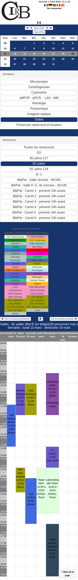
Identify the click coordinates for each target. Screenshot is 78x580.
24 (53, 59)
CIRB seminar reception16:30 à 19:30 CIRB (52, 548)
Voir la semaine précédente (15, 319)
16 (44, 53)
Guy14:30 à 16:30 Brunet (31, 499)
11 (63, 48)
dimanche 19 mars (72, 335)
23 (44, 59)
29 (34, 64)
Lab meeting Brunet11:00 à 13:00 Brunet (11, 424)
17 (53, 53)
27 (15, 64)
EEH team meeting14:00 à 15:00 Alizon (20, 478)
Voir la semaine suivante (64, 319)
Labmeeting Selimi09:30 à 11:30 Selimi (52, 394)
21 (24, 59)
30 (44, 64)
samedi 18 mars (63, 336)
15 (34, 53)
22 (34, 59)
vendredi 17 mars (52, 335)
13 (15, 53)
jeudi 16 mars (41, 335)
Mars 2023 (39, 28)
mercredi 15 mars (31, 335)
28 (24, 64)
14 (24, 53)
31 (53, 64)
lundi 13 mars (11, 335)
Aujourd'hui (39, 32)
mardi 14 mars (20, 335)
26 (73, 59)
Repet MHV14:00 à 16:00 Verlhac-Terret (41, 488)
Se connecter (54, 8)
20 (15, 59)
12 (73, 48)
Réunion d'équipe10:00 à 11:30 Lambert (20, 397)
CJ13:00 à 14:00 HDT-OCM (52, 455)
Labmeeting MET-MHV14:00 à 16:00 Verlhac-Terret (52, 488)
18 (63, 53)
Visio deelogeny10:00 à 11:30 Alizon (31, 397)
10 (5, 48)
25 (63, 59)
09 (5, 43)
